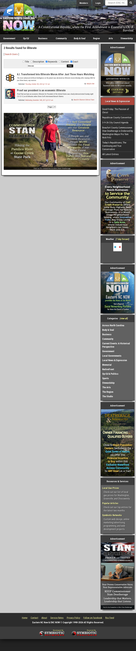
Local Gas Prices (110, 488)
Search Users (11, 54)
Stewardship (127, 38)
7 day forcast (122, 239)
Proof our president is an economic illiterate (41, 90)
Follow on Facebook (92, 617)
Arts (111, 38)
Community (61, 38)
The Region (107, 391)
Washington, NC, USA (117, 253)
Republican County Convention (116, 117)
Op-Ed (26, 38)
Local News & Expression (114, 360)
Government (9, 38)
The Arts (106, 387)
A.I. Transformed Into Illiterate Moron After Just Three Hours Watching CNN (55, 76)
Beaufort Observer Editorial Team (84, 100)
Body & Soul (80, 38)
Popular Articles (110, 503)
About (44, 617)
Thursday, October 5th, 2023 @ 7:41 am (37, 84)
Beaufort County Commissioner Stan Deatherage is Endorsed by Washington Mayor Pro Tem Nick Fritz (117, 132)
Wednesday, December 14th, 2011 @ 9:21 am (39, 100)
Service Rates (57, 617)
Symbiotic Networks (112, 515)
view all (123, 318)
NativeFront (108, 369)
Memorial (107, 364)
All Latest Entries (110, 154)
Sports (105, 378)
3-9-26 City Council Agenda (115, 122)
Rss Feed (109, 617)
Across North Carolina (113, 325)
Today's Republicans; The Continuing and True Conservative (114, 146)
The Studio (107, 396)
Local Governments (111, 355)
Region (96, 38)
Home (24, 617)
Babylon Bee (90, 84)
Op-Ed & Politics (110, 373)
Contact (34, 617)
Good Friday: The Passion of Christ (115, 111)
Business (42, 38)
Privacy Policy (73, 617)
